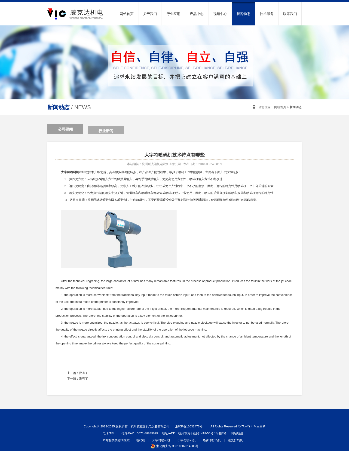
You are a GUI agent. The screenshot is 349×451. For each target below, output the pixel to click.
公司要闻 (65, 130)
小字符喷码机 (187, 440)
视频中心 (220, 14)
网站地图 (237, 433)
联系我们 (290, 14)
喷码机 (140, 440)
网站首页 (127, 14)
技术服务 (267, 14)
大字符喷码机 (161, 440)
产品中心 (197, 14)
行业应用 (173, 14)
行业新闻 (105, 132)
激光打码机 (235, 440)
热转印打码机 (212, 440)
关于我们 (150, 14)
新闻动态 (243, 14)
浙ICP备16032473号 (189, 426)
